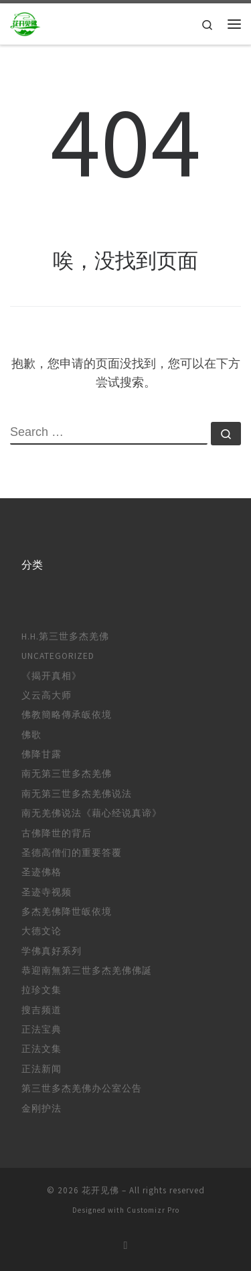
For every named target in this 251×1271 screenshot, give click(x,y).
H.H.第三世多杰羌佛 (65, 636)
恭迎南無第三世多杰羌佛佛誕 (86, 970)
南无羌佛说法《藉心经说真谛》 (91, 813)
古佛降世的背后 (56, 833)
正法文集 (41, 1049)
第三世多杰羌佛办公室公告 (81, 1088)
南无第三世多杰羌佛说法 (76, 794)
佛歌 (31, 735)
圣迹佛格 (41, 872)
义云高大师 (46, 695)
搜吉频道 (41, 1010)
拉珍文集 (41, 990)
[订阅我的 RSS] (126, 1245)
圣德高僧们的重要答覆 (71, 852)
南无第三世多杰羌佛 (66, 773)
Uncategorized (57, 656)
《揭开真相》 (51, 676)
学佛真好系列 (51, 951)
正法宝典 (41, 1029)
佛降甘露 (41, 754)
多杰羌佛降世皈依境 (66, 911)
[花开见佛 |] (25, 22)
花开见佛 (100, 1190)
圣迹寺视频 (46, 892)
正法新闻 (41, 1069)
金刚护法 (41, 1108)
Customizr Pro (153, 1210)
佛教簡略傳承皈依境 (66, 715)
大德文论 (41, 931)
